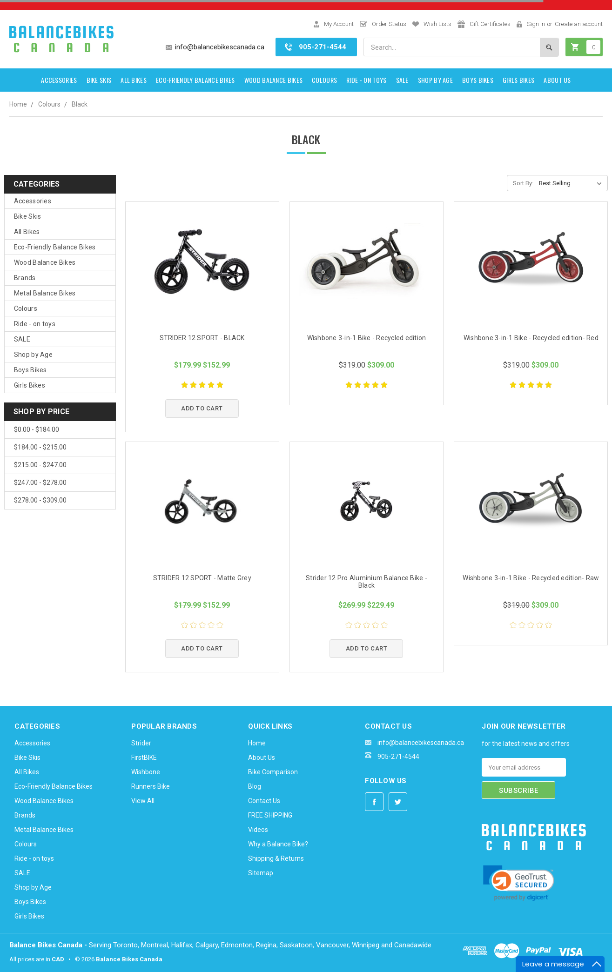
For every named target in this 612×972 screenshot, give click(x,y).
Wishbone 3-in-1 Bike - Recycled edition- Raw (531, 578)
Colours (324, 80)
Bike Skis (99, 80)
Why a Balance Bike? (278, 844)
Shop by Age (435, 80)
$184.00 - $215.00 (40, 447)
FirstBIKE (144, 757)
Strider (141, 743)
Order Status (389, 23)
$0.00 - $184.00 (36, 429)
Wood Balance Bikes (273, 80)
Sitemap (260, 873)
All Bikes (134, 80)
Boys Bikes (477, 80)
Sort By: (523, 183)
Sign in (536, 23)
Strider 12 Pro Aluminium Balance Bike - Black (366, 581)
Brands (25, 278)
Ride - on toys (366, 80)
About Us (557, 80)
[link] (519, 883)
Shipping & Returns (276, 858)
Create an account (579, 23)
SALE (402, 80)
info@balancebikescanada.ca (219, 47)
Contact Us (264, 800)
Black (79, 104)
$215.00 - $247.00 (40, 465)
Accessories (59, 80)
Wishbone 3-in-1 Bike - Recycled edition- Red (531, 338)
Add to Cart (202, 408)
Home (18, 104)
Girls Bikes (518, 80)
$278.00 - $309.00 (40, 500)
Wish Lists (437, 23)
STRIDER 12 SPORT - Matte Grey (202, 578)
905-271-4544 (322, 47)
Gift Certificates (490, 23)
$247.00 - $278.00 (40, 482)
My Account (339, 23)
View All (143, 800)
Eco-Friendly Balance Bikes (195, 80)
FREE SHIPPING (270, 815)
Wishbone (145, 772)
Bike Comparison (273, 772)
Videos (258, 829)
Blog (254, 786)
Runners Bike (150, 786)
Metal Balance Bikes (45, 293)
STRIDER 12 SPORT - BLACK (202, 338)
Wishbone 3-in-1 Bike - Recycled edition (366, 338)
